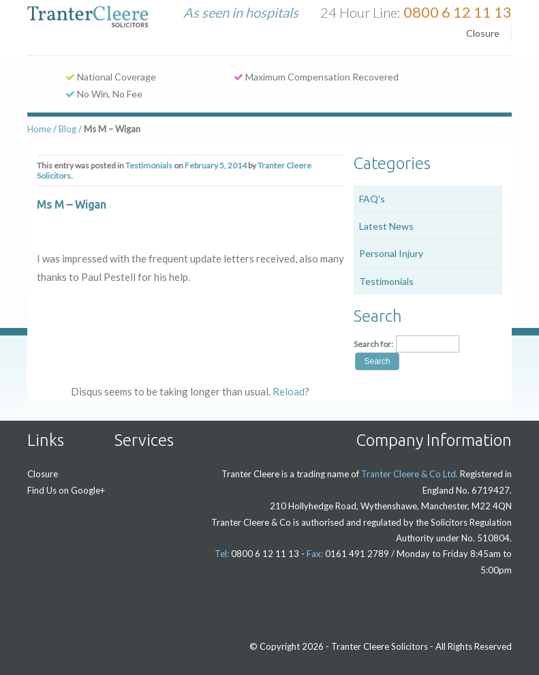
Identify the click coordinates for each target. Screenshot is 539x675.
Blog (67, 128)
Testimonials (148, 165)
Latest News (386, 226)
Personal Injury (391, 253)
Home (39, 128)
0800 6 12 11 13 (457, 12)
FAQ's (372, 199)
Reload (289, 391)
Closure (482, 33)
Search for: (373, 344)
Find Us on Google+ (66, 490)
